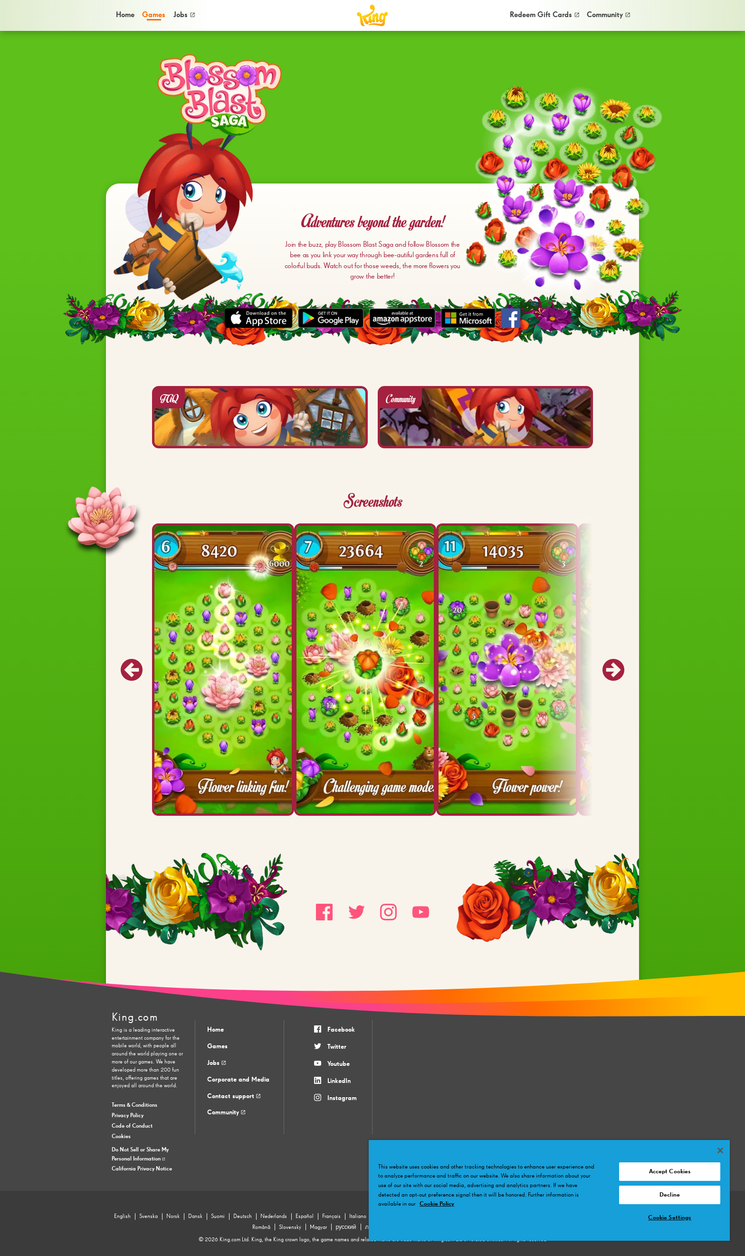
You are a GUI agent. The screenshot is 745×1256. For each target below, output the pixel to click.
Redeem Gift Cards (544, 15)
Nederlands (273, 1216)
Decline (669, 1195)
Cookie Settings (669, 1218)
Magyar (318, 1227)
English (122, 1216)
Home (125, 15)
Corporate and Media (238, 1079)
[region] (549, 1190)
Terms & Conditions (134, 1105)
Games (217, 1046)
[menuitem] (124, 15)
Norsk (173, 1216)
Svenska (148, 1216)
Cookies (121, 1137)
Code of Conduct (132, 1126)
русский (345, 1227)
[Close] (720, 1150)
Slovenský (290, 1227)
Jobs (184, 15)
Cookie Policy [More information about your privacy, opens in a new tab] (437, 1204)
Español (305, 1216)
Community (608, 15)
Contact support (233, 1096)
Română (261, 1227)
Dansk (195, 1216)
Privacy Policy (127, 1116)
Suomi (218, 1216)
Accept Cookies (670, 1172)
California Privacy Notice (142, 1169)
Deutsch (242, 1216)
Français (331, 1216)
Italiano (357, 1216)
